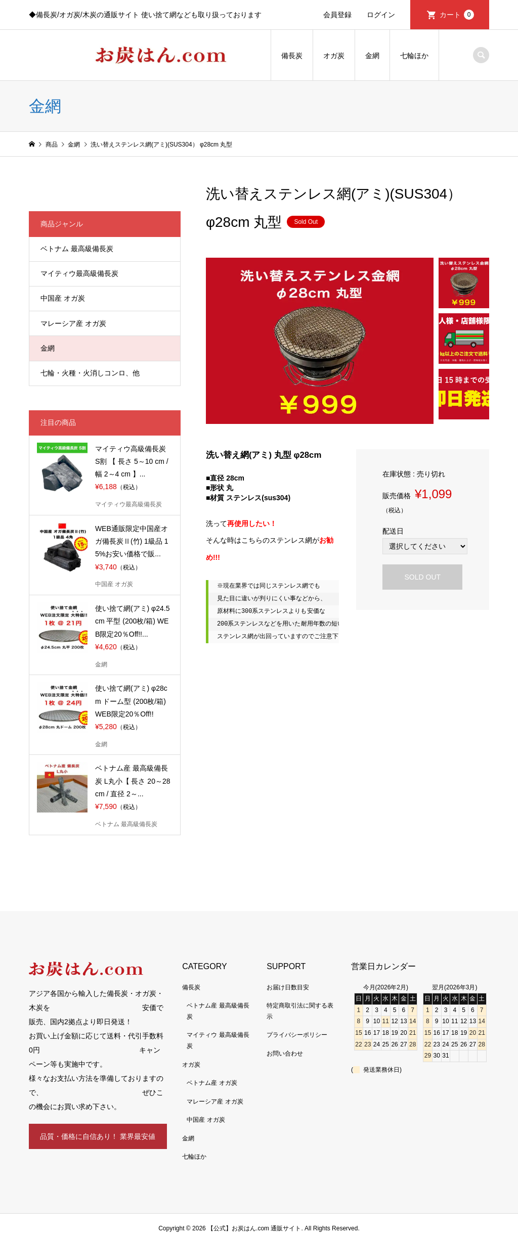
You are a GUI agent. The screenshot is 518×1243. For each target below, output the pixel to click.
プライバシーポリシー (297, 1034)
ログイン (381, 15)
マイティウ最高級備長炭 (79, 273)
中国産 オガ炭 (62, 298)
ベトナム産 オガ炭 (212, 1082)
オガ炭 (333, 56)
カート (457, 15)
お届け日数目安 (288, 987)
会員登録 (337, 15)
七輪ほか (414, 56)
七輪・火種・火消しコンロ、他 (90, 373)
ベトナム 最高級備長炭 (76, 249)
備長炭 (292, 56)
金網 (372, 56)
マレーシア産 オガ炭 (73, 323)
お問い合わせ (285, 1053)
